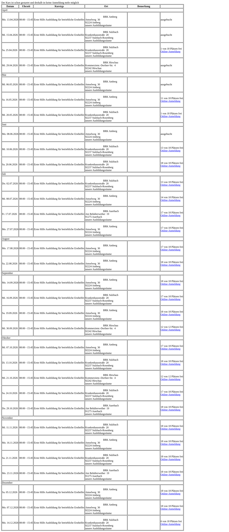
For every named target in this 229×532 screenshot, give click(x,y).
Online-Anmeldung (170, 51)
